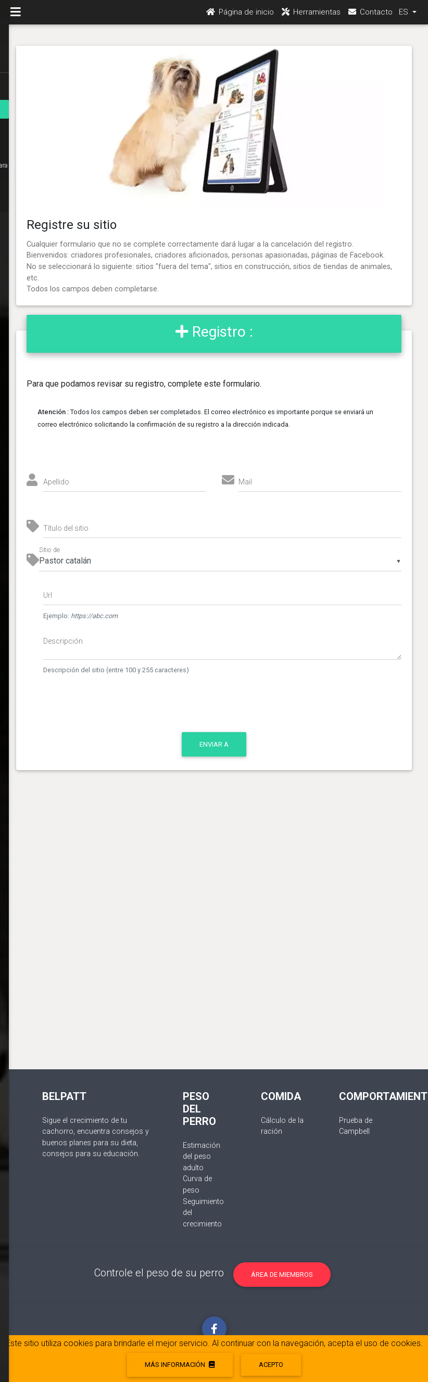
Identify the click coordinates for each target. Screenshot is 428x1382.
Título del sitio (66, 528)
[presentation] (131, 708)
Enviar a (214, 744)
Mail (245, 482)
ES (404, 16)
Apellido (56, 482)
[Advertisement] (214, 930)
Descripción (63, 641)
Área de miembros (282, 1274)
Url (47, 595)
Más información (180, 1364)
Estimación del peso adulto (201, 1156)
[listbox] (220, 561)
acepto (271, 1364)
